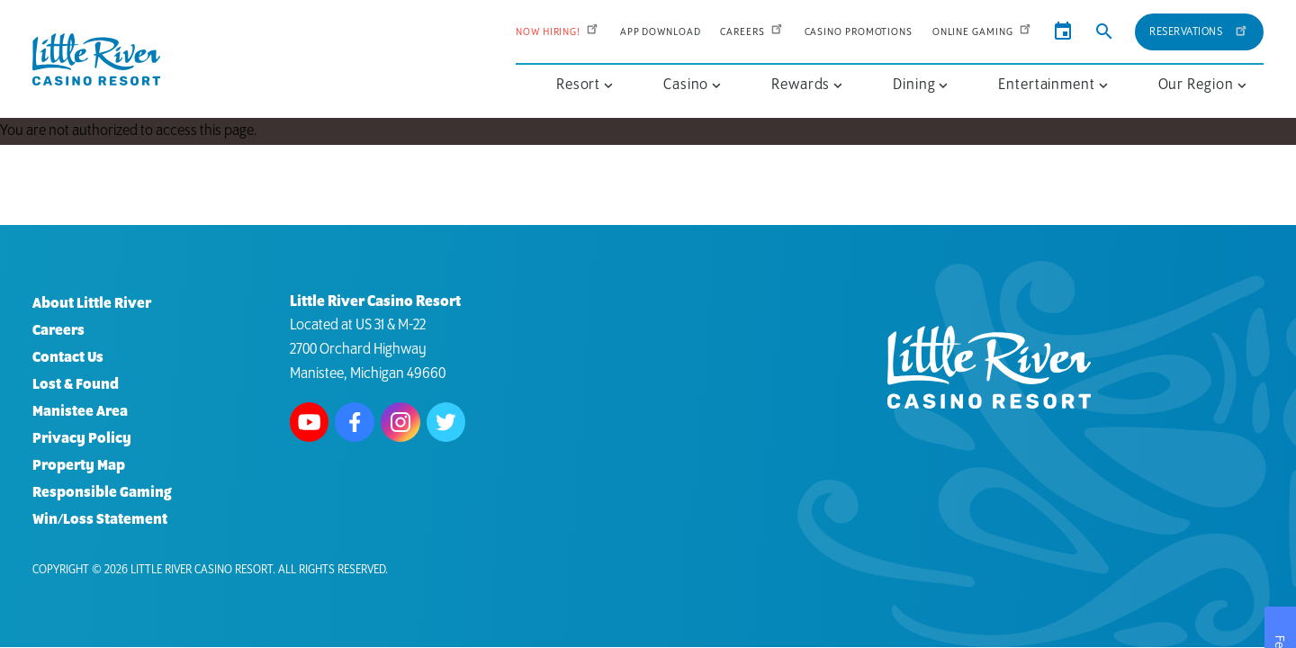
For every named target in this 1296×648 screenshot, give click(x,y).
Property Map (78, 465)
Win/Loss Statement (99, 519)
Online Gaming (982, 32)
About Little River (91, 303)
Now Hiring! (558, 32)
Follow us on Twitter (446, 422)
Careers (752, 32)
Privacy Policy (81, 438)
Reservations (1198, 29)
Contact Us (68, 357)
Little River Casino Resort (201, 570)
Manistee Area (80, 411)
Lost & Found (75, 384)
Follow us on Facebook (354, 422)
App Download (660, 32)
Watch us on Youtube (309, 422)
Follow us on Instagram (400, 422)
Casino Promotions (859, 32)
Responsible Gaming (102, 492)
